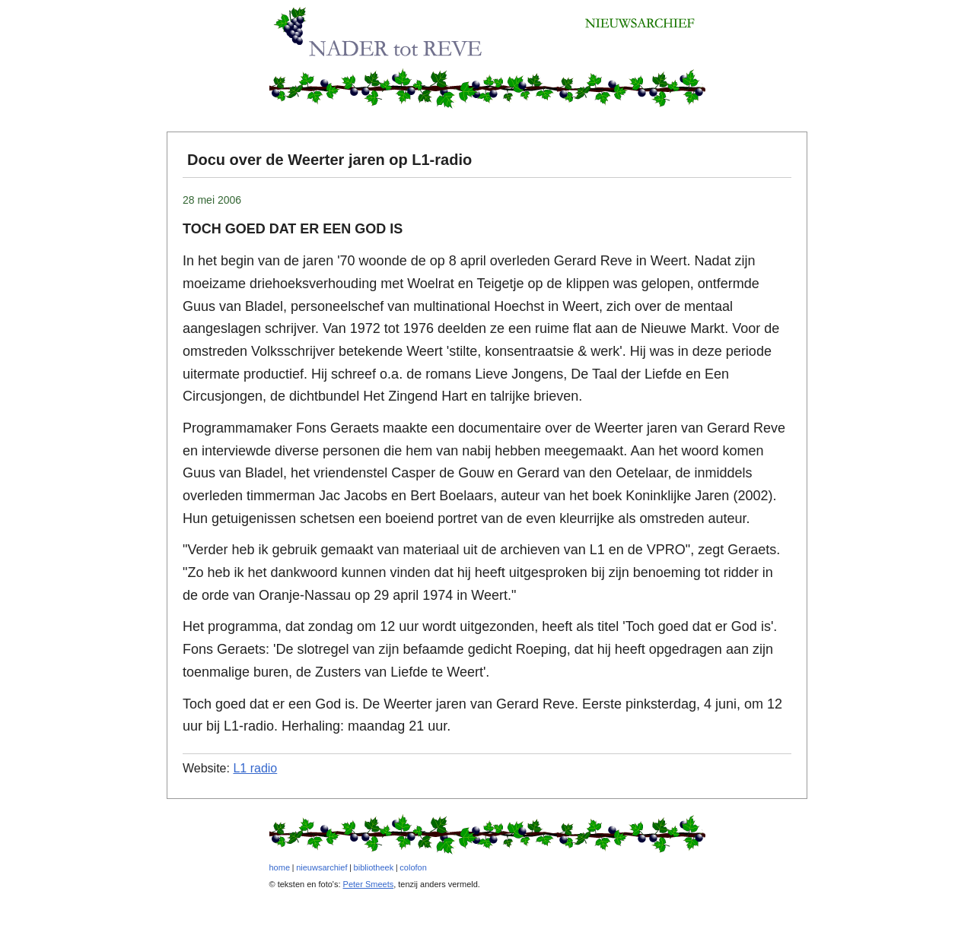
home (280, 867)
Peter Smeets (368, 884)
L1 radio (255, 768)
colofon (412, 867)
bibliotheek (374, 867)
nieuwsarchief (321, 867)
